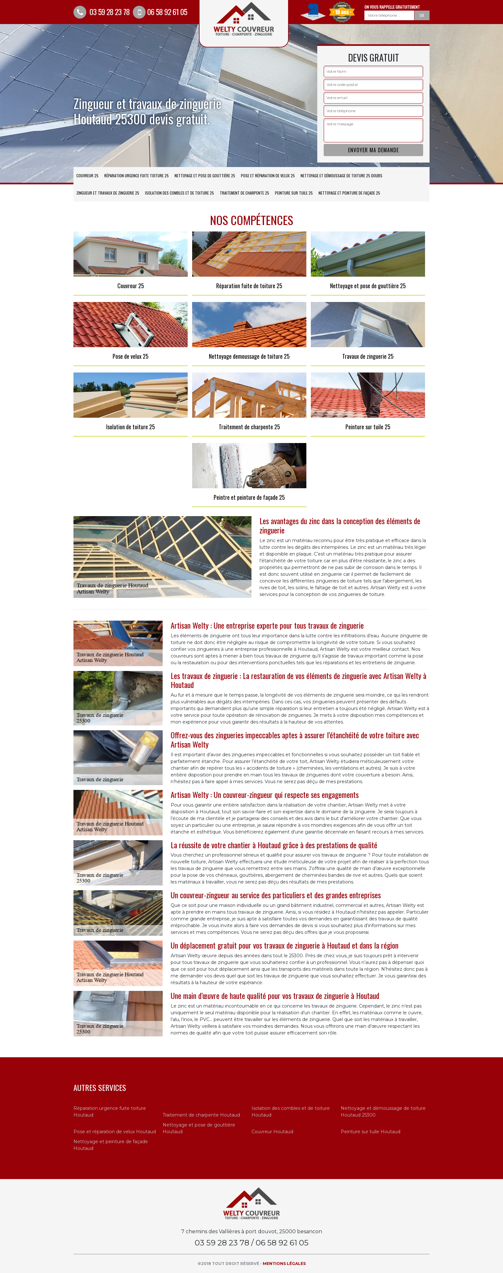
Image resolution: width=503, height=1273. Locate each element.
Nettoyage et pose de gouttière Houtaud (199, 1128)
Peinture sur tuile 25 (294, 193)
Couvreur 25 (87, 175)
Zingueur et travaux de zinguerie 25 (107, 193)
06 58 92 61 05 (160, 11)
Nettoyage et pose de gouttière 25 (205, 175)
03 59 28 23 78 (101, 11)
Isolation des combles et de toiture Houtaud (291, 1111)
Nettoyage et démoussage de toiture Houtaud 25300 (383, 1111)
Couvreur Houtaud (272, 1132)
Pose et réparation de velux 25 (268, 175)
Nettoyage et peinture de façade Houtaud (110, 1145)
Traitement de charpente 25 (244, 193)
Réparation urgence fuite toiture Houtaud (109, 1111)
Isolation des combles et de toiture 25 (179, 193)
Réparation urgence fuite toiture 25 (136, 175)
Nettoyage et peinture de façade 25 (349, 193)
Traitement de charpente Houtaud (201, 1115)
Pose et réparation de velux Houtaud (114, 1132)
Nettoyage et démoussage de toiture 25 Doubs (341, 175)
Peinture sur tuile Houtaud (370, 1132)
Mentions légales (284, 1263)
